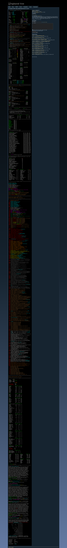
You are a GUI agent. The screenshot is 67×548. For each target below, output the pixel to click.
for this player (35, 12)
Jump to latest (34, 14)
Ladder (37, 11)
